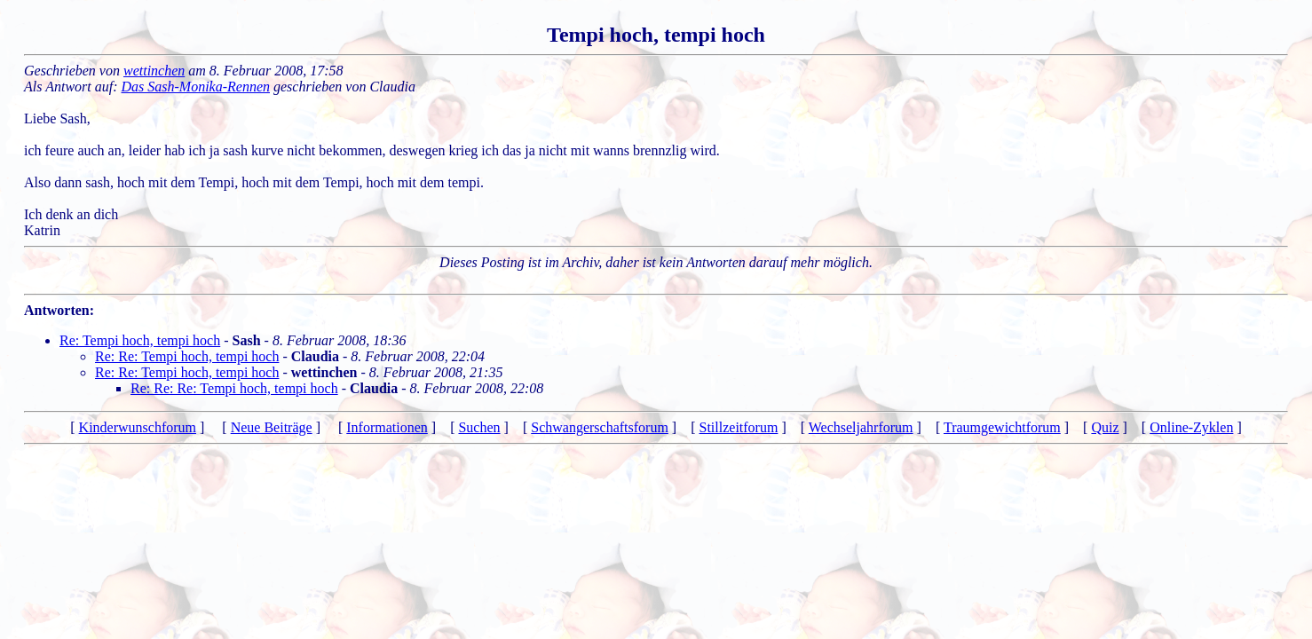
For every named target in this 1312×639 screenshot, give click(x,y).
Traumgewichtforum (1002, 427)
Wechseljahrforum (861, 427)
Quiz (1104, 427)
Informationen (387, 427)
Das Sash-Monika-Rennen (196, 86)
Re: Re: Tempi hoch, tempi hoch (187, 356)
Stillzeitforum (739, 427)
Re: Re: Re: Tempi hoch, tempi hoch (234, 388)
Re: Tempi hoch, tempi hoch (139, 340)
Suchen (479, 427)
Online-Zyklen (1191, 427)
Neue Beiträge (271, 427)
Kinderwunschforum (137, 427)
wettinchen (154, 70)
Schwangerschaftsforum (599, 427)
